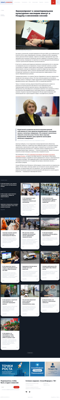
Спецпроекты (24, 2)
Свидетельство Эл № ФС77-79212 (32, 383)
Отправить (16, 387)
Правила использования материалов (33, 388)
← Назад (2, 10)
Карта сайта (30, 397)
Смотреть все (30, 352)
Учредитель (45, 383)
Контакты (46, 2)
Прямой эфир (35, 2)
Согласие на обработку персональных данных (10, 389)
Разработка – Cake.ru (55, 397)
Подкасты (41, 2)
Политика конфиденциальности (32, 387)
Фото (30, 2)
